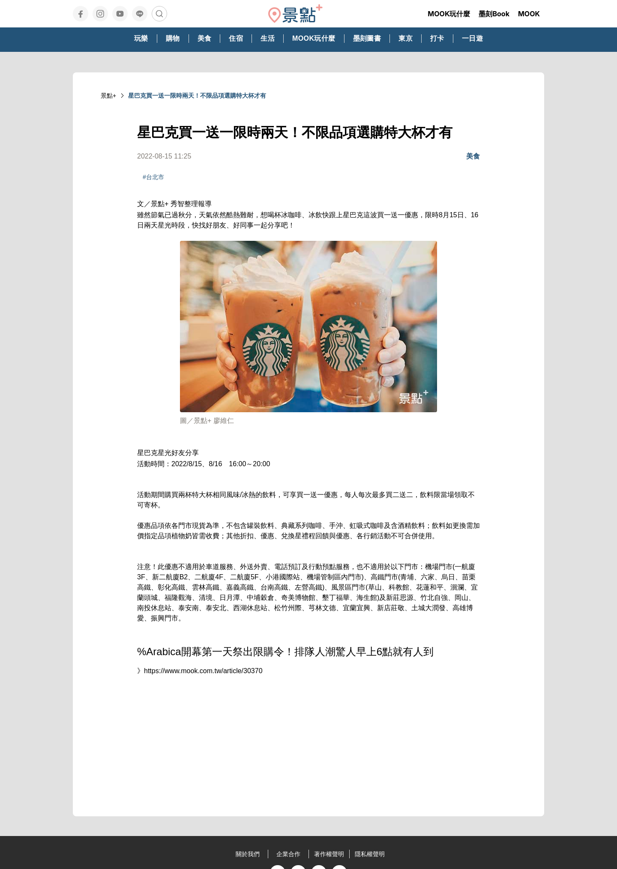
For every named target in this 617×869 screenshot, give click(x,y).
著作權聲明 (329, 854)
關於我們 (248, 854)
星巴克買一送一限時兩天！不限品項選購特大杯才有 (197, 95)
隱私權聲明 (370, 854)
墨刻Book (494, 13)
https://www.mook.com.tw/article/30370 (203, 670)
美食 (473, 156)
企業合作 (288, 854)
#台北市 (153, 177)
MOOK (529, 13)
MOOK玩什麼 (449, 13)
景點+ (108, 95)
